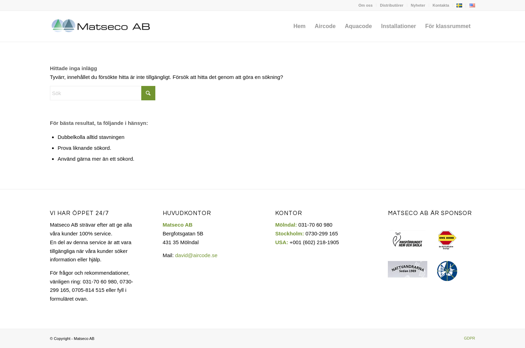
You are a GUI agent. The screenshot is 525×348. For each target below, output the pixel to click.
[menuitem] (365, 5)
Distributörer (391, 5)
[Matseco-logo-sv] (101, 26)
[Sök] (102, 93)
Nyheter (418, 5)
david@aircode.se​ (196, 255)
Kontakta (441, 5)
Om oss (365, 5)
